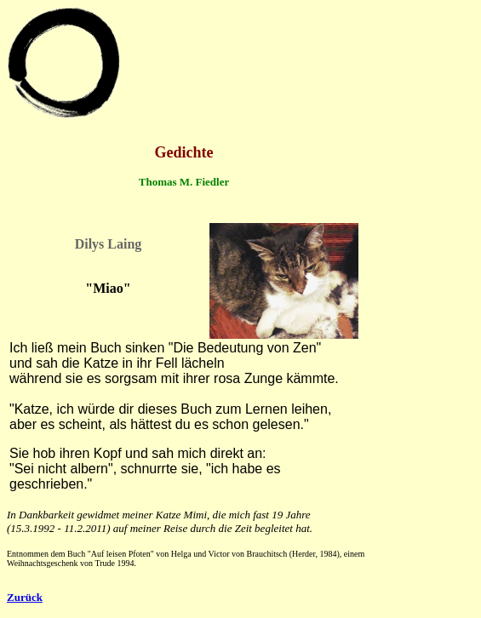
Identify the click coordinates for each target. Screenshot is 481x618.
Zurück (25, 597)
